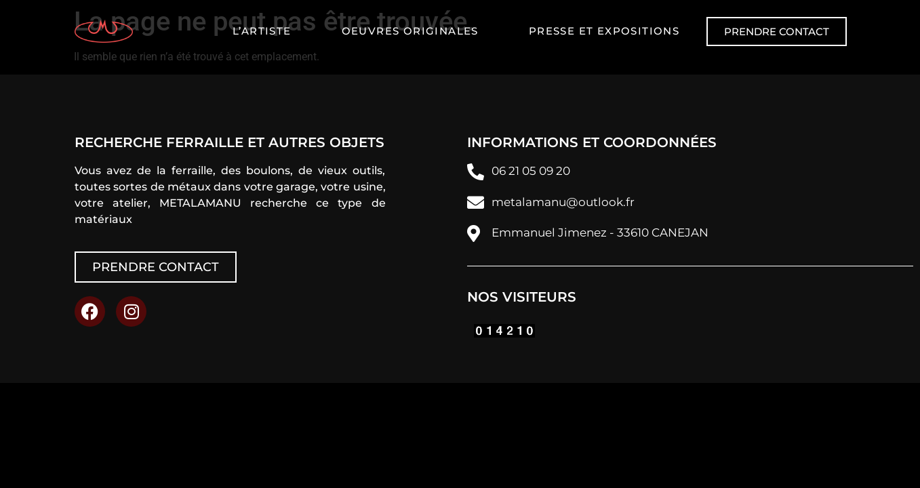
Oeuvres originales (410, 30)
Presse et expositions (604, 30)
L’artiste (262, 30)
